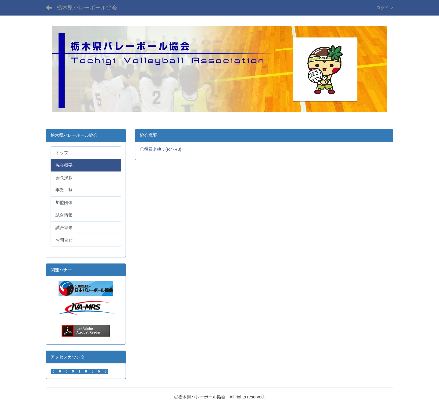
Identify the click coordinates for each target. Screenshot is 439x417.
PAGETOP (424, 399)
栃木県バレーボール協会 (87, 8)
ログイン (384, 7)
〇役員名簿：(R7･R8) (161, 149)
